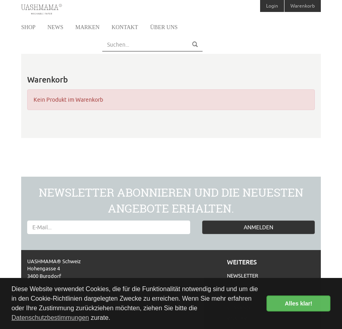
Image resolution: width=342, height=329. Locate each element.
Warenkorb (302, 6)
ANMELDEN (258, 227)
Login (272, 6)
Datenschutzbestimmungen (50, 317)
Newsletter (242, 275)
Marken (87, 27)
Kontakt (124, 27)
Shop (28, 27)
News (56, 27)
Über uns (164, 27)
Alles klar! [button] (298, 303)
